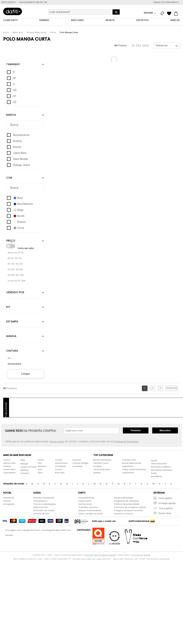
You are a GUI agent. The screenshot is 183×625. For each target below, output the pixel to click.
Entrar (149, 12)
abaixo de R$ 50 (15, 253)
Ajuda (154, 460)
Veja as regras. (57, 441)
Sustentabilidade (123, 497)
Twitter (7, 501)
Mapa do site (40, 507)
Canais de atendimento (166, 2)
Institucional (85, 504)
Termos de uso (41, 513)
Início (6, 32)
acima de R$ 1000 (16, 281)
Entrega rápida (167, 503)
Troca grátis (166, 508)
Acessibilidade (86, 497)
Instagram (8, 504)
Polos (53, 32)
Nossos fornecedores (89, 510)
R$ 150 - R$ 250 (15, 264)
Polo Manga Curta (69, 32)
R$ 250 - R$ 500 (15, 269)
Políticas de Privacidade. (126, 441)
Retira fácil (165, 513)
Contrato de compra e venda (130, 507)
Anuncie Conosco (123, 513)
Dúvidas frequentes (43, 497)
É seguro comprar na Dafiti (128, 510)
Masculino (18, 32)
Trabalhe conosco (88, 507)
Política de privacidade (126, 504)
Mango (24, 463)
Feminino (136, 430)
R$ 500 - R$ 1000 (16, 275)
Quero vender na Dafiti (90, 513)
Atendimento (40, 501)
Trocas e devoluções (44, 504)
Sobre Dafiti (84, 501)
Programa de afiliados (126, 501)
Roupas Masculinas (36, 32)
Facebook (8, 497)
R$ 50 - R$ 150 (14, 258)
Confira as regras (140, 554)
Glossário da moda (43, 510)
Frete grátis (165, 498)
